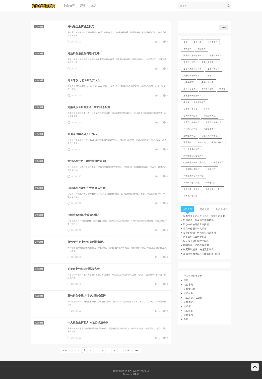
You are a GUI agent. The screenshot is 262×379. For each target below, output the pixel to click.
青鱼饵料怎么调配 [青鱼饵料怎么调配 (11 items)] (191, 182)
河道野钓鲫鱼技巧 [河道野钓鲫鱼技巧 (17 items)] (214, 122)
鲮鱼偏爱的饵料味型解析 (196, 241)
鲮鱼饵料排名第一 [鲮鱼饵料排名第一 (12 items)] (191, 196)
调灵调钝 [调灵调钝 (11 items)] (187, 142)
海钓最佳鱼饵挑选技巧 (81, 26)
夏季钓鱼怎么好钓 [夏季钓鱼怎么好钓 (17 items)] (210, 62)
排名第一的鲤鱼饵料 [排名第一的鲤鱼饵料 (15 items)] (192, 95)
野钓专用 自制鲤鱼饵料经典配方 (87, 241)
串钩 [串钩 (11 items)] (185, 42)
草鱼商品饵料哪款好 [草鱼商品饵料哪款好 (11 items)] (211, 136)
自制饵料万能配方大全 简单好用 (87, 188)
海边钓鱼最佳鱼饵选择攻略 (84, 53)
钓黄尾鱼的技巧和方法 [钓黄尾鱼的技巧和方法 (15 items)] (193, 176)
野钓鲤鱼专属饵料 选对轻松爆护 (87, 295)
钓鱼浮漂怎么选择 (193, 297)
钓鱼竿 (187, 306)
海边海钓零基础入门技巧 (82, 134)
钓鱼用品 (188, 302)
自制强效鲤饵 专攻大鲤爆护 (84, 214)
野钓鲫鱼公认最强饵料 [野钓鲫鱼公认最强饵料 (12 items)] (193, 156)
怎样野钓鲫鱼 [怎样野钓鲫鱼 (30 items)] (208, 89)
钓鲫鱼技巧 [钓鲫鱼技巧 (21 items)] (211, 169)
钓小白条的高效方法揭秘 (196, 224)
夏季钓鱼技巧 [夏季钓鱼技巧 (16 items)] (214, 69)
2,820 (127, 350)
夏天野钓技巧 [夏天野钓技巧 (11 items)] (189, 62)
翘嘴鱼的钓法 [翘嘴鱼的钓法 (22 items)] (189, 136)
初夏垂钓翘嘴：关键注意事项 (198, 249)
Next (137, 350)
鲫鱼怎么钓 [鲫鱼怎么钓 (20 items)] (211, 182)
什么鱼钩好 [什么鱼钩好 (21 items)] (212, 42)
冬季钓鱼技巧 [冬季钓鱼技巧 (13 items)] (216, 55)
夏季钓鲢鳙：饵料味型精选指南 (199, 232)
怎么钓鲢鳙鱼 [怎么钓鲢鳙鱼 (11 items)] (189, 89)
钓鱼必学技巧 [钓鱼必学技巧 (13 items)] (218, 162)
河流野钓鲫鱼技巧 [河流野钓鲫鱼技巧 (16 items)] (191, 122)
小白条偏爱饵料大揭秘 (195, 228)
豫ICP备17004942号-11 (138, 371)
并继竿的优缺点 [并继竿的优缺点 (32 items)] (207, 82)
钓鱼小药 (188, 284)
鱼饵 (93, 5)
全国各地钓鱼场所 (193, 276)
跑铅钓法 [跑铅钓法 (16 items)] (202, 142)
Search (223, 27)
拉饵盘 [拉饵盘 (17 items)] (222, 89)
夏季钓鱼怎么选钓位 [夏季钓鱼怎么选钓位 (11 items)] (192, 69)
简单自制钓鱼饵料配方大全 (84, 268)
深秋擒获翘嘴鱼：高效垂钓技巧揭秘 (202, 253)
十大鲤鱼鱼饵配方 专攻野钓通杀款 (88, 322)
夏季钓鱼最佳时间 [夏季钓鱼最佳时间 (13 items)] (191, 75)
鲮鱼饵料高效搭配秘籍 (195, 237)
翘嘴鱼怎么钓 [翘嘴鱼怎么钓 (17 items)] (210, 129)
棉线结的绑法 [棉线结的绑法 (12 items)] (210, 116)
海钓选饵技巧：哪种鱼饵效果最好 (88, 161)
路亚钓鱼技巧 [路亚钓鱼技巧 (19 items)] (217, 142)
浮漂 (83, 5)
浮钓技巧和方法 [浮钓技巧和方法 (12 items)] (190, 129)
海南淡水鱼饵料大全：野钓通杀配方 (89, 107)
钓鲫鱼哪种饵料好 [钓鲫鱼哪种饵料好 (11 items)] (191, 169)
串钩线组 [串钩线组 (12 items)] (197, 42)
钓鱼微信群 (189, 289)
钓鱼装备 (188, 310)
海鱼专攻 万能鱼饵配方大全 (84, 80)
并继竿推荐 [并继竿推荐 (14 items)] (188, 82)
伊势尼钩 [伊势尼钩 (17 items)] (187, 49)
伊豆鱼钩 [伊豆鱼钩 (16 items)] (202, 49)
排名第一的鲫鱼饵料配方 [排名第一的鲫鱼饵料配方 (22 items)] (194, 102)
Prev (64, 350)
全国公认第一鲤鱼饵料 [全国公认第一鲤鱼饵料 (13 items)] (193, 55)
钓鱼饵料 (39, 26)
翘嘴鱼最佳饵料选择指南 (196, 245)
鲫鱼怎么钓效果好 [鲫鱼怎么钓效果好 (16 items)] (214, 189)
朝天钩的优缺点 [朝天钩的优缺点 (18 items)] (190, 116)
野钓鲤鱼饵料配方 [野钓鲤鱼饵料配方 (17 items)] (191, 149)
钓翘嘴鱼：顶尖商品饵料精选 (198, 220)
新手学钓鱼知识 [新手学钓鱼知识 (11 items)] (190, 109)
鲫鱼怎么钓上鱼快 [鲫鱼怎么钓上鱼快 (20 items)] (191, 189)
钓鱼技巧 (69, 5)
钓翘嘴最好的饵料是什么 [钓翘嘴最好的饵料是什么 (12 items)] (194, 162)
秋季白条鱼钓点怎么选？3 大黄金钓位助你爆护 (205, 216)
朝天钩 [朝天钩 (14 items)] (207, 109)
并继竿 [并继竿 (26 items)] (209, 75)
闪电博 (136, 374)
